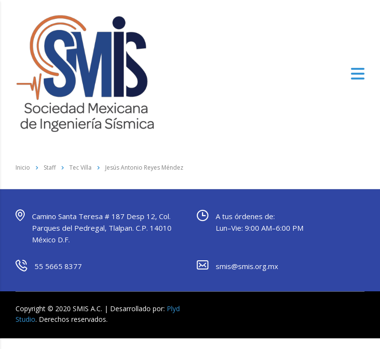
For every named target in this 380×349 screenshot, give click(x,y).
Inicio (23, 167)
